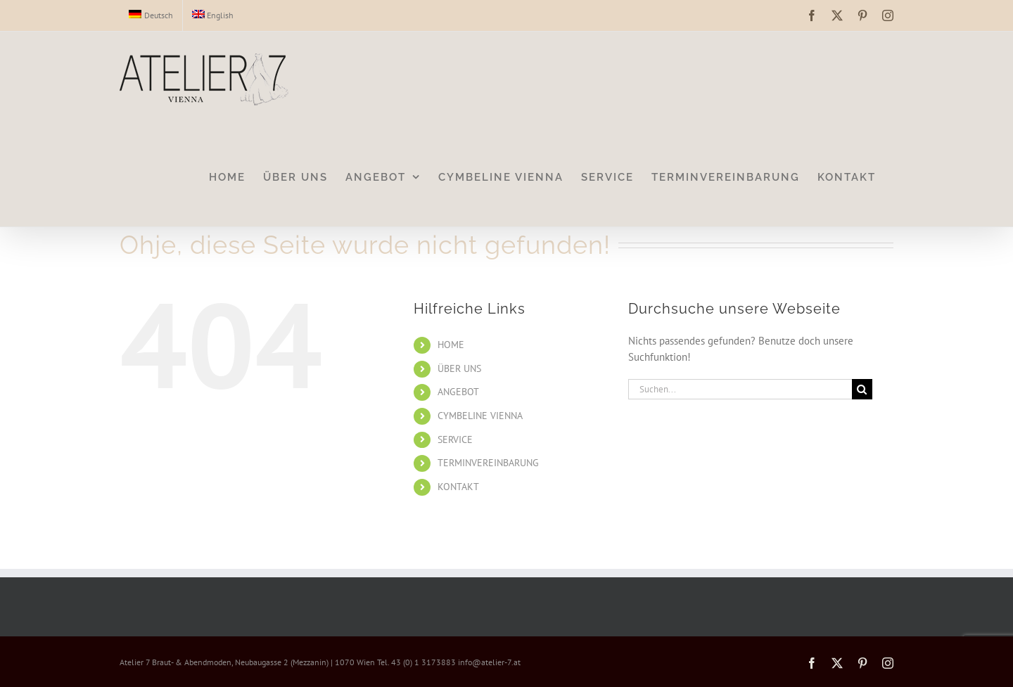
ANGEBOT (458, 391)
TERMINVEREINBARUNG (488, 462)
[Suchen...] (740, 389)
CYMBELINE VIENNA (480, 415)
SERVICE (455, 439)
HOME (451, 344)
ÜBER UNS (459, 368)
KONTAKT (458, 486)
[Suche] (862, 389)
